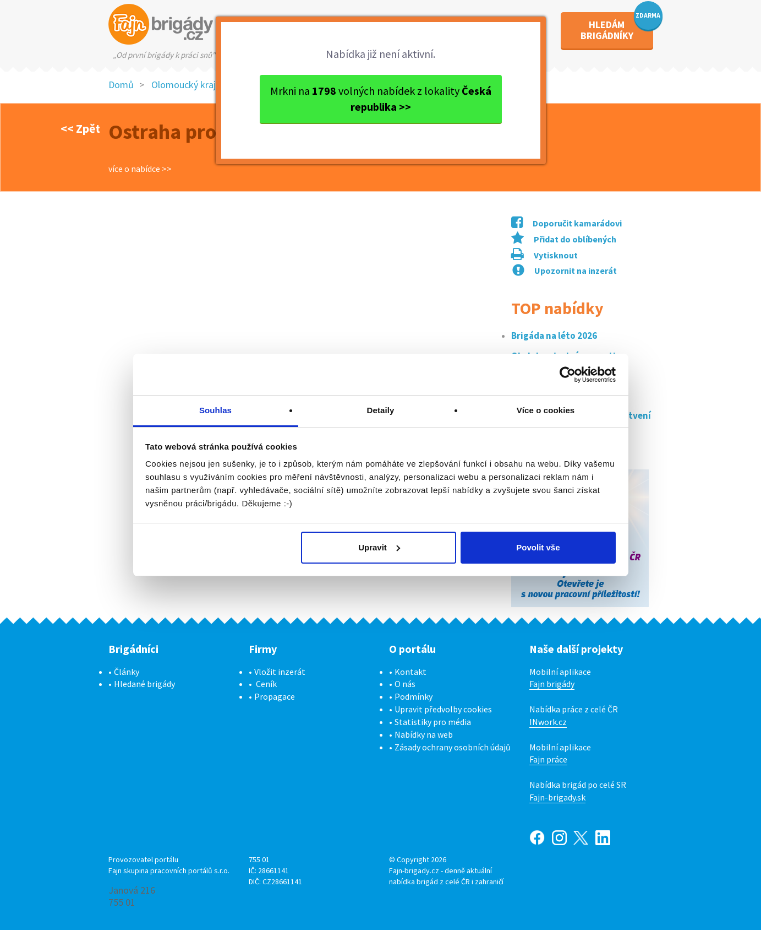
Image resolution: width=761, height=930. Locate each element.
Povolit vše (538, 547)
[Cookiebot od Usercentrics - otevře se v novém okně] (567, 374)
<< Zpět (80, 128)
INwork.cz (548, 721)
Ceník (266, 683)
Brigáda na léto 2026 (554, 335)
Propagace (274, 696)
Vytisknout (544, 255)
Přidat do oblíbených (563, 239)
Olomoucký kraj (183, 84)
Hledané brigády (144, 683)
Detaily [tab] (381, 410)
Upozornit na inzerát (564, 270)
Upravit (379, 547)
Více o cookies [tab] (546, 410)
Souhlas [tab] (215, 410)
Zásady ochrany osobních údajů (453, 747)
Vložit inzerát (279, 671)
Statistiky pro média (433, 721)
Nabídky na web (424, 734)
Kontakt (410, 671)
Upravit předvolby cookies (443, 709)
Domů (121, 84)
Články (126, 671)
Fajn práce (548, 759)
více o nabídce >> (140, 168)
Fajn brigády (551, 683)
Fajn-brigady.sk (557, 797)
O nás (405, 683)
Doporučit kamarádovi (566, 223)
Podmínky (413, 696)
